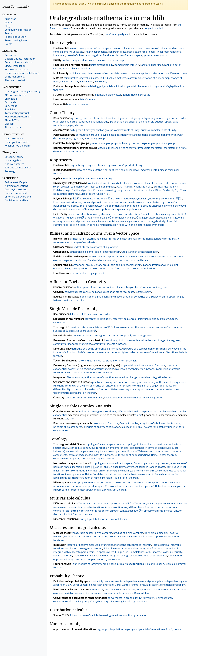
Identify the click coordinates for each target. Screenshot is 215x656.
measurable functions (141, 536)
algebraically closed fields (165, 221)
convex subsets (73, 291)
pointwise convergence (105, 382)
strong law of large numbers (131, 601)
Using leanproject (14, 76)
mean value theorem (108, 352)
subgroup (134, 118)
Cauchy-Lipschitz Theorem (93, 519)
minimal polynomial (125, 86)
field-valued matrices (114, 78)
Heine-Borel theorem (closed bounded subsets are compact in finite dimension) (129, 474)
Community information (18, 29)
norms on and (97, 466)
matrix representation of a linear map (148, 78)
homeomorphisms (118, 447)
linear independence (95, 51)
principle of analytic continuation (101, 427)
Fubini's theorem (62, 555)
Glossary (9, 123)
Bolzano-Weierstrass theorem (128, 327)
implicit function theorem (78, 514)
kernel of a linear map (78, 55)
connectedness (161, 451)
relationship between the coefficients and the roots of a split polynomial (120, 205)
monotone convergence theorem (132, 544)
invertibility (101, 81)
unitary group (167, 143)
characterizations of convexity (121, 397)
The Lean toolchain (15, 80)
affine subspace (116, 287)
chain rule (181, 503)
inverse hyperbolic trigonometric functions (89, 372)
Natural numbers (14, 164)
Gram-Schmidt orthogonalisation (139, 251)
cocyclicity (78, 300)
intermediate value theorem (141, 340)
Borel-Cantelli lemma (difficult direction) (137, 584)
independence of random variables (156, 589)
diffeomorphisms (153, 510)
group (75, 118)
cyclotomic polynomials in (164, 198)
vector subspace (123, 48)
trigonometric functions (100, 369)
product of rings (134, 165)
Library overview (14, 138)
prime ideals (132, 170)
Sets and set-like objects (18, 167)
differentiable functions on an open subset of (103, 503)
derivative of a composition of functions (144, 348)
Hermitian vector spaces (130, 256)
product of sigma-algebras (128, 533)
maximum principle (132, 427)
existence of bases (145, 51)
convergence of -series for (112, 335)
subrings (81, 165)
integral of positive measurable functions (90, 544)
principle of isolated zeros (67, 427)
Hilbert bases (162, 486)
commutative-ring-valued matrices (83, 78)
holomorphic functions (105, 423)
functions (170, 352)
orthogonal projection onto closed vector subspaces (130, 482)
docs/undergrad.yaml (116, 34)
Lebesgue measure (97, 536)
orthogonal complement (73, 260)
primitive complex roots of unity (158, 130)
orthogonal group (147, 143)
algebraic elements (86, 221)
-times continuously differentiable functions (130, 507)
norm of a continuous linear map (79, 470)
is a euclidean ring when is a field (96, 198)
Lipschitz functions (102, 455)
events (118, 581)
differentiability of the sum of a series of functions (81, 389)
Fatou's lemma (160, 544)
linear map (163, 51)
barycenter (132, 287)
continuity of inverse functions (109, 344)
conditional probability (172, 584)
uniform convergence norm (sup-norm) (121, 470)
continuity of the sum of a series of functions (90, 385)
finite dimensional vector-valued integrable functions (133, 548)
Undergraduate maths (17, 142)
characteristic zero (111, 214)
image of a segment (169, 340)
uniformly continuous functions (132, 455)
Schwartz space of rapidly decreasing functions (96, 615)
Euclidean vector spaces (102, 256)
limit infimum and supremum (153, 318)
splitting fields (77, 224)
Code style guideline (16, 189)
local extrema (72, 510)
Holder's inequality (171, 552)
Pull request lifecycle (16, 182)
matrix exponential (77, 104)
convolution (175, 555)
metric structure (79, 327)
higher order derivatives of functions (141, 352)
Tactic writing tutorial (17, 113)
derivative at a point (82, 348)
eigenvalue (101, 94)
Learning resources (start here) (22, 91)
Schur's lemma (88, 99)
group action (116, 121)
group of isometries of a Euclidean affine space (149, 296)
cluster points (74, 447)
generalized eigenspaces (136, 94)
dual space (167, 482)
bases (130, 51)
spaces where (112, 552)
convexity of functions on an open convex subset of (112, 510)
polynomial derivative (174, 205)
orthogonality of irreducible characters (140, 148)
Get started (11, 55)
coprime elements (144, 183)
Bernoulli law (141, 593)
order (107, 314)
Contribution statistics (17, 200)
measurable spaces (82, 533)
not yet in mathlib (153, 28)
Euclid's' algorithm (82, 190)
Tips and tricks (13, 127)
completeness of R (99, 327)
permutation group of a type (92, 134)
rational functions (155, 365)
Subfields (146, 214)
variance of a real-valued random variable (98, 593)
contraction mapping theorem (97, 458)
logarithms (172, 365)
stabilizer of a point (136, 121)
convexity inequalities (151, 397)
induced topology (126, 444)
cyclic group (76, 130)
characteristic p (131, 214)
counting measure (74, 536)
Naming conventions (16, 186)
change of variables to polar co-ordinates (144, 555)
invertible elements (122, 183)
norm (122, 260)
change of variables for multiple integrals (96, 555)
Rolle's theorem (86, 352)
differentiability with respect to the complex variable (147, 411)
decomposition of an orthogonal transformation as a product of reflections (114, 268)
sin (140, 415)
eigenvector (114, 94)
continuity (112, 340)
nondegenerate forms (158, 238)
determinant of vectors (100, 73)
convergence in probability (123, 598)
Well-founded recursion (18, 116)
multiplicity (73, 205)
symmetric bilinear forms (131, 238)
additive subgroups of (82, 330)
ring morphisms (96, 165)
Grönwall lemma (118, 519)
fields (71, 214)
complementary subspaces (68, 51)
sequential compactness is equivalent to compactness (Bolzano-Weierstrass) (109, 451)
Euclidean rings (61, 190)
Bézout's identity (164, 190)
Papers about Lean (15, 36)
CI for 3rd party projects (18, 196)
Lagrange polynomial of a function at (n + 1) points (152, 629)
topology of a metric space (100, 444)
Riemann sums (75, 377)
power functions (77, 369)
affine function (98, 287)
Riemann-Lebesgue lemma (160, 564)
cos (136, 415)
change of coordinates (84, 242)
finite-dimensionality (101, 64)
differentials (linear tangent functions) (153, 503)
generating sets (117, 51)
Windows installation (16, 69)
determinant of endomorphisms (132, 73)
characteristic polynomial (151, 86)
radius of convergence (91, 411)
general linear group (155, 55)
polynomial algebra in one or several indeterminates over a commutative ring (121, 202)
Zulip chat (10, 19)
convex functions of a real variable (84, 397)
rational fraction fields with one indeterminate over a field (132, 224)
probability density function (120, 589)
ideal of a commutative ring (92, 170)
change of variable (139, 377)
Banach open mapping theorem (151, 463)
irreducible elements (98, 183)
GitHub (9, 22)
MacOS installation (15, 66)
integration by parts (162, 377)
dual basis (88, 60)
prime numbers (145, 190)
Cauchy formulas (128, 423)
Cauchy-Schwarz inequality (103, 260)
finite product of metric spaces (154, 444)
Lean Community (15, 6)
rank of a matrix (69, 81)
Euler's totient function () (94, 193)
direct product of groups (114, 118)
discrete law (96, 589)
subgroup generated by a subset (160, 118)
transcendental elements (112, 221)
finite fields (93, 224)
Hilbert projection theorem (85, 482)
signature (77, 138)
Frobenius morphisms (164, 214)
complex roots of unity (126, 130)
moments (127, 593)
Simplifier (10, 109)
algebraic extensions (138, 221)
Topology (10, 171)
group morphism (89, 118)
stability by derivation (135, 615)
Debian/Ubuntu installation (20, 58)
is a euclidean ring (104, 190)
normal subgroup (80, 121)
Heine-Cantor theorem (164, 455)
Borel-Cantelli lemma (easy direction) (93, 584)
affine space (82, 287)
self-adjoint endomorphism (126, 265)
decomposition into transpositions (128, 134)
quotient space (141, 48)
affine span (146, 287)
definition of (77, 314)
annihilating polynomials (99, 86)
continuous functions (95, 447)
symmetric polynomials (130, 209)
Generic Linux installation (19, 62)
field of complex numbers (119, 217)
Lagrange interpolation (109, 629)
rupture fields (61, 224)
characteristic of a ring (87, 214)
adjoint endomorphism (107, 251)
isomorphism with (126, 64)
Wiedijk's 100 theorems (18, 145)
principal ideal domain (165, 186)
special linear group (125, 143)
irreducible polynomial (133, 198)
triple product (96, 273)
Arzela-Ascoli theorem (126, 477)
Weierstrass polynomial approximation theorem (138, 389)
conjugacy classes (73, 125)
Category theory (14, 156)
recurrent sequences (124, 318)
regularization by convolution (104, 559)
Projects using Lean (16, 40)
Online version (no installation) (22, 73)
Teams (8, 33)
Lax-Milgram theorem (114, 489)
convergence (92, 318)
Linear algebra (13, 160)
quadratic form (80, 247)
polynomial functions (132, 365)
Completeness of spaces (145, 552)
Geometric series (82, 335)
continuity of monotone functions (72, 344)
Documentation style (16, 193)
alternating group (95, 138)
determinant (86, 81)
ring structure (115, 165)
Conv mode (11, 105)
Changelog (11, 98)
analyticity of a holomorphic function (160, 423)
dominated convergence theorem (83, 548)
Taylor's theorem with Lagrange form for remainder (106, 360)
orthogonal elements (81, 251)
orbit (151, 121)
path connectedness (80, 455)
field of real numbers (90, 217)
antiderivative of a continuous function (106, 377)
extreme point (143, 291)
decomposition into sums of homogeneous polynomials (84, 209)
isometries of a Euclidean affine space (101, 296)
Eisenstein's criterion (65, 202)
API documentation (15, 95)
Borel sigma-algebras (156, 533)
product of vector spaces (99, 48)
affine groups (161, 287)
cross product (79, 273)
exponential (60, 369)
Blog (7, 26)
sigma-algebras (103, 533)
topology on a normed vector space (112, 463)
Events (8, 44)
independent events (134, 581)
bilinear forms (78, 238)
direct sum (178, 48)
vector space (77, 48)
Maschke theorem (107, 148)
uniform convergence (131, 382)
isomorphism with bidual (76, 68)
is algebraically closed (149, 217)
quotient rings (117, 170)
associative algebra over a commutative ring (87, 178)
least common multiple (102, 186)
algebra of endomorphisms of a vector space (117, 55)
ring (72, 165)
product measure (118, 536)
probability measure (102, 581)
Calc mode (10, 102)
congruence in (126, 190)
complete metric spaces (66, 458)
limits (122, 340)
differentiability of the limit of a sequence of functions (147, 385)
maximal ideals (149, 170)
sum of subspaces (161, 48)
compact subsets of (158, 327)
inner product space (94, 486)
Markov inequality (79, 601)
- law (67, 584)
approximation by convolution (70, 559)
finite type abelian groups (98, 130)
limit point (105, 318)
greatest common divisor (75, 186)
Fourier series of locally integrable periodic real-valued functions (108, 564)
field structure (95, 314)
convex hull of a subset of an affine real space (108, 291)
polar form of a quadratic (104, 247)
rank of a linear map (151, 64)
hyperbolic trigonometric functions (134, 369)
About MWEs (12, 120)
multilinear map (77, 73)
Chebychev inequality (102, 601)
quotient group (99, 121)
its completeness (74, 474)
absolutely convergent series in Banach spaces (139, 466)
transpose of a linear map (109, 60)
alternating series (142, 335)
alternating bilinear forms (101, 238)
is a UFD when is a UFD (134, 186)
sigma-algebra (155, 581)
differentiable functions (108, 348)
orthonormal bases (137, 260)
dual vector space (71, 60)
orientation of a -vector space (169, 73)
